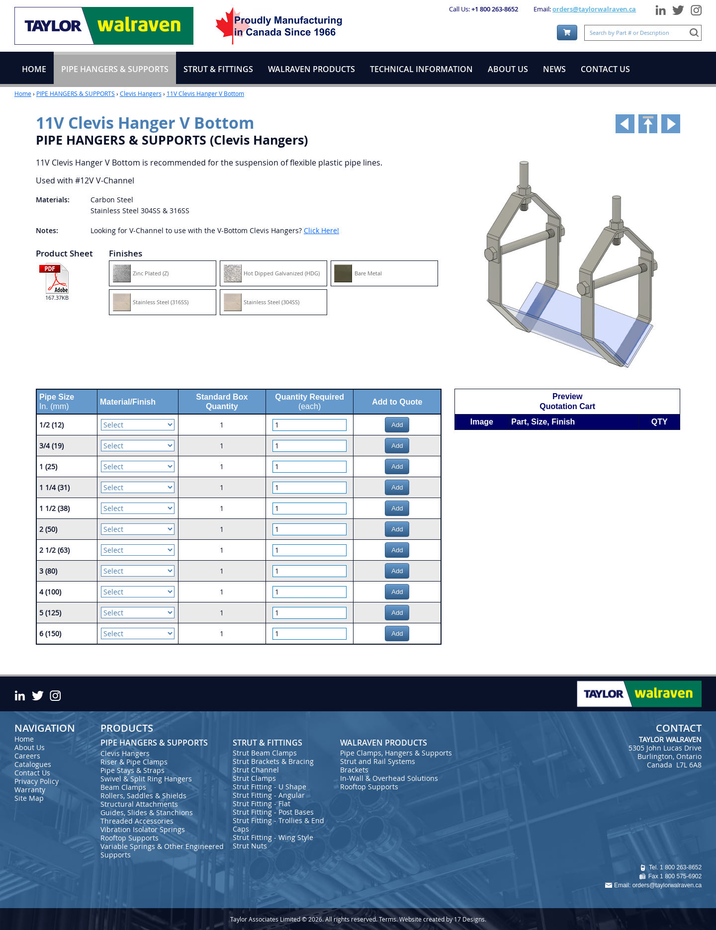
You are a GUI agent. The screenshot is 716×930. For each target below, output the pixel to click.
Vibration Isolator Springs (142, 829)
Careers (27, 756)
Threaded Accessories (137, 821)
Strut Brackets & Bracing (273, 761)
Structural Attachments (139, 804)
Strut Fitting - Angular (269, 795)
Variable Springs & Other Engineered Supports (162, 850)
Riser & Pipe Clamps (134, 761)
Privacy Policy (36, 781)
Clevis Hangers (141, 93)
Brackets (354, 769)
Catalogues (32, 764)
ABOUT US (508, 69)
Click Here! (321, 230)
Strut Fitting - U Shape (269, 786)
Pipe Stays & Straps (132, 770)
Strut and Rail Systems (377, 761)
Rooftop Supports (129, 838)
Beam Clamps (123, 787)
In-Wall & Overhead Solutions (389, 778)
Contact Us (32, 772)
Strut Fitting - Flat (261, 803)
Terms (387, 919)
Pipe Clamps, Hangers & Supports (396, 753)
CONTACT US (605, 69)
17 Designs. (470, 919)
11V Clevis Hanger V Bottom (205, 93)
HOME (34, 69)
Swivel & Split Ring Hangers (146, 778)
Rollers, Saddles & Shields (143, 795)
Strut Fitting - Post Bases (273, 812)
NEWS (554, 69)
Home (22, 93)
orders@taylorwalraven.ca (594, 8)
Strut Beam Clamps (265, 753)
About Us (29, 747)
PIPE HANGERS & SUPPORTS (75, 93)
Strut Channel (256, 769)
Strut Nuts (250, 845)
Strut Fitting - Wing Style (273, 837)
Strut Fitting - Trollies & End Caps (278, 825)
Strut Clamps (254, 778)
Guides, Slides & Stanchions (146, 812)
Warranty (29, 789)
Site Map (29, 798)
